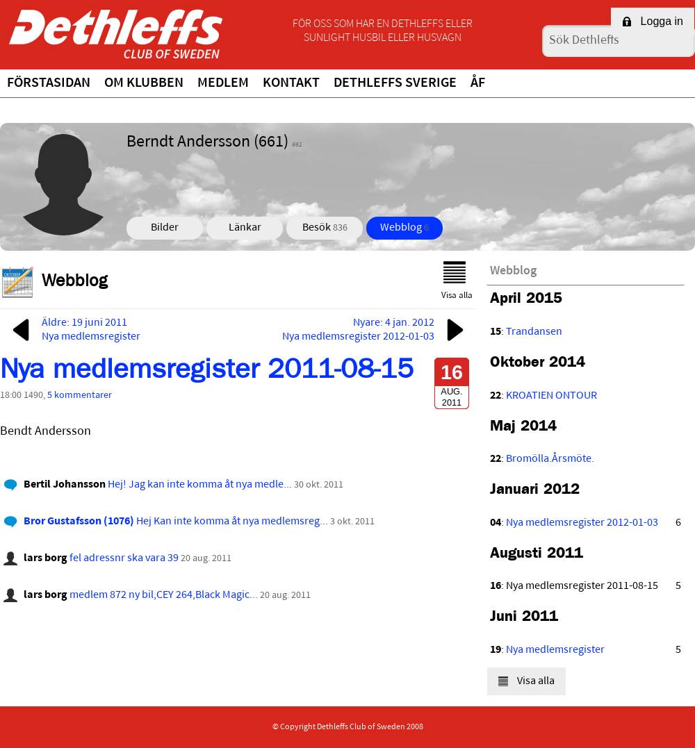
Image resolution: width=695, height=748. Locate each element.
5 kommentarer (79, 395)
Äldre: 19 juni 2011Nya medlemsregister (73, 330)
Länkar (245, 227)
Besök (325, 227)
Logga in (652, 21)
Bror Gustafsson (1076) (79, 521)
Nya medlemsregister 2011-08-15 (207, 373)
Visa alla (457, 280)
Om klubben (143, 83)
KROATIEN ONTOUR (551, 395)
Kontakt (291, 83)
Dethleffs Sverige (395, 83)
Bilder (165, 227)
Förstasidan (48, 83)
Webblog (404, 227)
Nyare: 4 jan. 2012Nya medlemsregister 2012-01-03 (375, 330)
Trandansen (534, 332)
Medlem (223, 83)
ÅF (478, 83)
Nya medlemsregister (555, 650)
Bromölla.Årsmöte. (550, 459)
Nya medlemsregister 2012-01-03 (582, 523)
